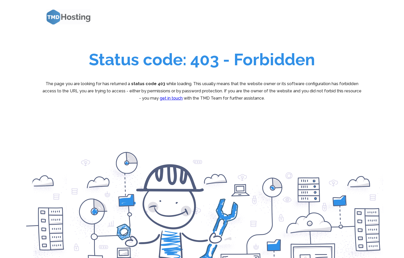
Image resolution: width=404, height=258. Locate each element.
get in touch (171, 98)
